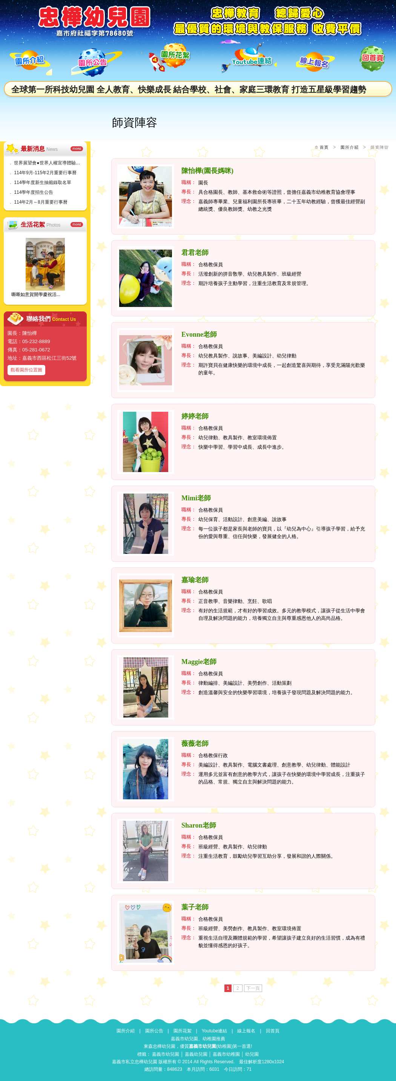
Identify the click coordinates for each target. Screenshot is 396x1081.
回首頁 (272, 1030)
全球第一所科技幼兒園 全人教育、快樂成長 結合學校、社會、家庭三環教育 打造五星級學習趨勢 (188, 89)
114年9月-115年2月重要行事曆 (45, 172)
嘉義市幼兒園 (165, 1054)
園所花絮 (182, 1030)
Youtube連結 (214, 1030)
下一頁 (253, 988)
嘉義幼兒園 (196, 1054)
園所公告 (154, 1030)
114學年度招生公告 (33, 192)
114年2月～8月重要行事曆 (40, 202)
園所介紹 (350, 147)
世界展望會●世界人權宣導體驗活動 (49, 163)
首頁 (323, 147)
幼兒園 (252, 1054)
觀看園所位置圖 (26, 370)
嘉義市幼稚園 (226, 1054)
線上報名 (246, 1030)
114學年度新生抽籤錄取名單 (42, 182)
